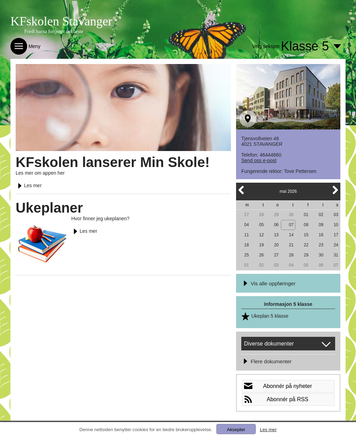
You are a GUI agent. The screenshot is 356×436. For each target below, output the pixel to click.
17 (336, 234)
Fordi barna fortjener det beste (53, 31)
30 (291, 214)
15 (306, 234)
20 (276, 245)
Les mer (29, 185)
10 (336, 224)
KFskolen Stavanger (61, 21)
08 (306, 224)
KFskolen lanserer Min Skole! (113, 162)
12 (261, 234)
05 (261, 224)
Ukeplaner (49, 207)
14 (291, 234)
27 (246, 214)
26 (261, 255)
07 (291, 224)
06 (276, 224)
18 (246, 245)
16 (321, 234)
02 (321, 214)
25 (246, 255)
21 (291, 245)
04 (246, 224)
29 (276, 214)
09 (321, 224)
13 (276, 234)
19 (261, 245)
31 (336, 255)
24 (336, 245)
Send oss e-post (258, 160)
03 (336, 214)
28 (261, 214)
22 (306, 245)
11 (246, 234)
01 (306, 214)
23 (321, 245)
